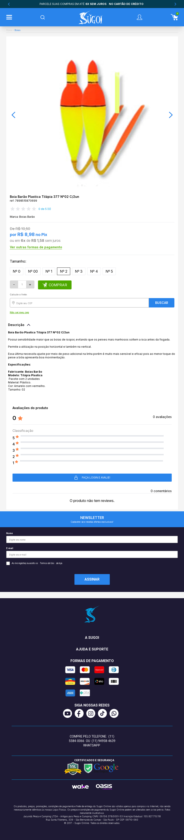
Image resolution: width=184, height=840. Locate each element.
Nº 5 (109, 271)
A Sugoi (92, 637)
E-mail (92, 552)
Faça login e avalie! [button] (92, 477)
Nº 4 (94, 271)
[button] (13, 115)
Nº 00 (33, 271)
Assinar (92, 579)
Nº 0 (16, 271)
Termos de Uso (47, 563)
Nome (92, 537)
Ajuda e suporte (92, 649)
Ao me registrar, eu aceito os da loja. (34, 563)
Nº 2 (63, 271)
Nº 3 (78, 271)
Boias (18, 30)
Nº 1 (48, 271)
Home (9, 30)
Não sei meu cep (19, 312)
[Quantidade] (22, 284)
